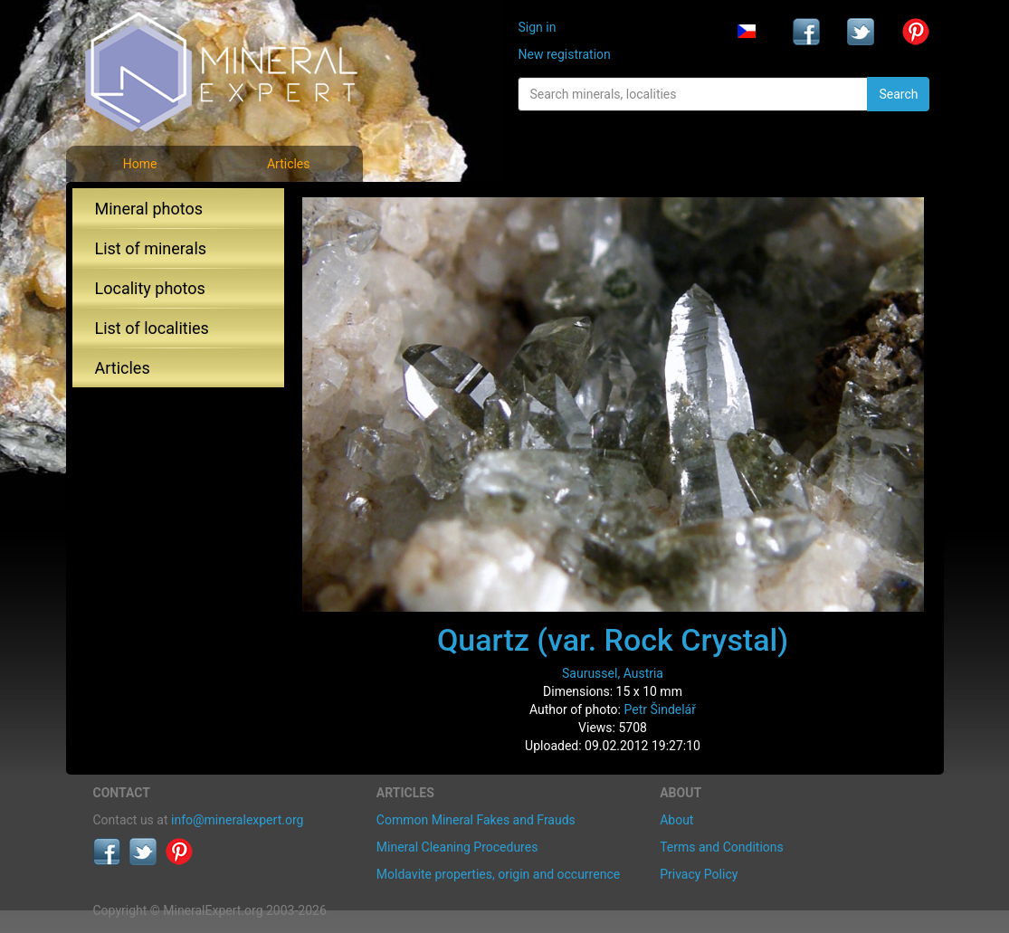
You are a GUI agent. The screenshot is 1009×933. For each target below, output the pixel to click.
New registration (564, 54)
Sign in (537, 27)
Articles (288, 164)
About (676, 820)
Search (898, 94)
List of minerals (151, 248)
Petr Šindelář (659, 709)
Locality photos (150, 288)
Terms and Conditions (722, 847)
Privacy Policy (699, 874)
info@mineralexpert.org (237, 820)
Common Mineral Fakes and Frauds (476, 820)
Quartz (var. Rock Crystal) (612, 640)
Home (140, 164)
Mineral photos (149, 208)
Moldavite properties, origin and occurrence (498, 874)
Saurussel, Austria (612, 673)
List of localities (152, 328)
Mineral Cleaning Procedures (457, 847)
